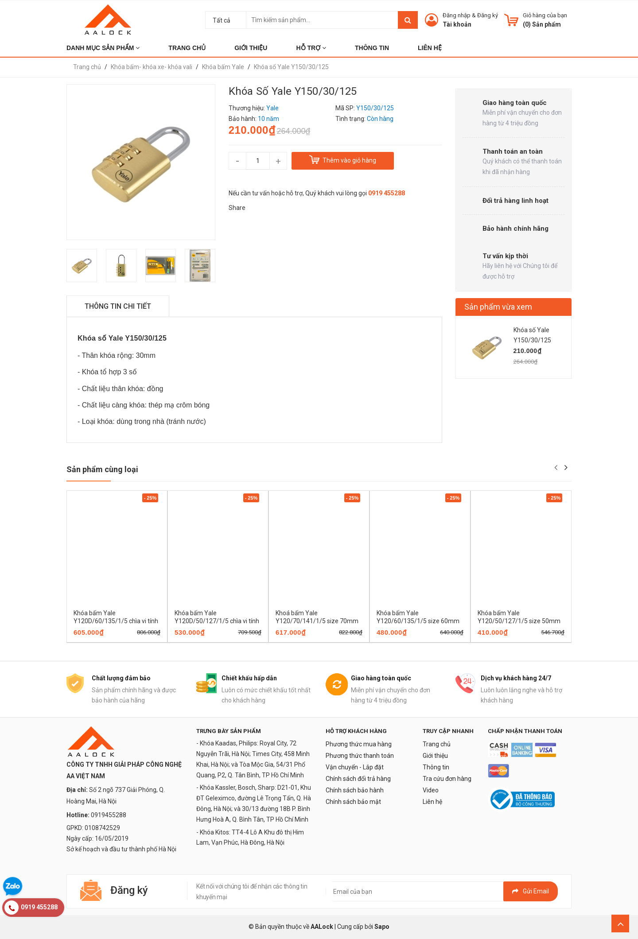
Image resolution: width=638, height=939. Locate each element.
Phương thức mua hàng (359, 744)
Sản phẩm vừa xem (498, 306)
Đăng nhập (457, 15)
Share (237, 207)
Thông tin (436, 767)
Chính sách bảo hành (355, 790)
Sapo (381, 926)
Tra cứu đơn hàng (447, 778)
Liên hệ (432, 801)
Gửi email (530, 891)
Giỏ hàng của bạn (545, 15)
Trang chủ (437, 744)
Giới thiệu (435, 755)
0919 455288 (386, 193)
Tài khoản (457, 24)
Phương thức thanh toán (360, 755)
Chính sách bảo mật (353, 801)
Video (431, 790)
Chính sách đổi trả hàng (358, 778)
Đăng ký (487, 15)
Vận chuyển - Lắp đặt (355, 767)
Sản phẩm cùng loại (102, 469)
